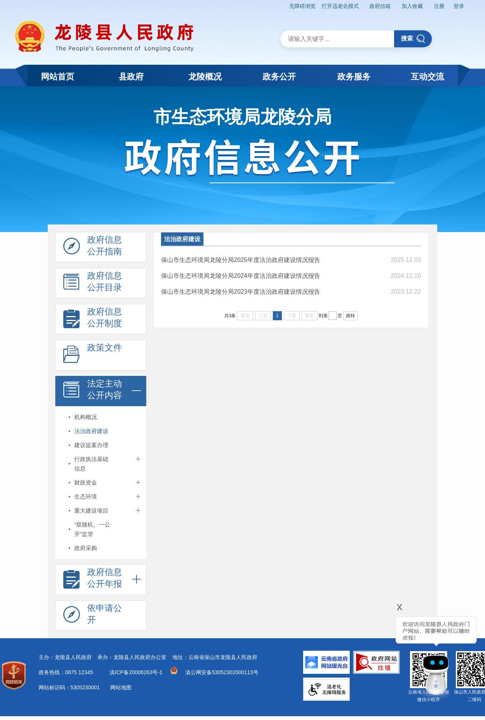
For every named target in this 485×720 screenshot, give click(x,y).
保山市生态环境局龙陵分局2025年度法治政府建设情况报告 (240, 260)
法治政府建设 (91, 431)
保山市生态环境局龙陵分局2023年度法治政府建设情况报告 (240, 291)
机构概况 (85, 417)
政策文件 (92, 355)
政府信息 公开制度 (92, 319)
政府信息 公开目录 (92, 283)
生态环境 (85, 496)
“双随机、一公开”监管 (92, 529)
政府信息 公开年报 (92, 580)
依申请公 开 (92, 616)
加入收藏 (412, 6)
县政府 (131, 76)
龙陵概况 (205, 76)
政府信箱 (380, 6)
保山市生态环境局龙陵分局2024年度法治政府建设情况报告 (240, 276)
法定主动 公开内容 (92, 391)
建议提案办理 (91, 445)
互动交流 (427, 76)
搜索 (413, 39)
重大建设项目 (91, 510)
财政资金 (85, 482)
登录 (459, 6)
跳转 (350, 315)
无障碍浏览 (302, 6)
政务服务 (354, 76)
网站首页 (57, 76)
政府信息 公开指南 (92, 247)
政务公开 (279, 76)
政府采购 (85, 548)
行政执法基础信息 (91, 464)
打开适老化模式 (340, 6)
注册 (439, 6)
